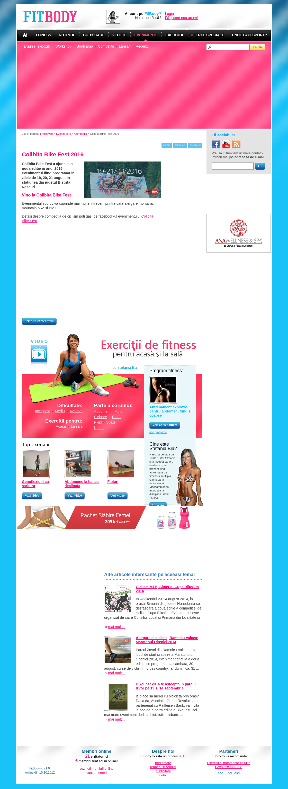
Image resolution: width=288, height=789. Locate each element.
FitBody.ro (46, 133)
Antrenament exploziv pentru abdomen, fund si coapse (170, 411)
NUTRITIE (67, 35)
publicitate (163, 771)
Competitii (106, 46)
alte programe (158, 432)
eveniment (195, 145)
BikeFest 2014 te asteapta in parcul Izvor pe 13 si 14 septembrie (166, 686)
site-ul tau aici (229, 773)
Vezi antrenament (164, 425)
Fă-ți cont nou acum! (181, 18)
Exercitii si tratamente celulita (228, 763)
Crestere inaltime (228, 767)
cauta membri (96, 773)
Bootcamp (85, 46)
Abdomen (102, 411)
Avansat (75, 411)
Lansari (125, 46)
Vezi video (32, 495)
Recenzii (143, 46)
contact (163, 775)
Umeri (99, 428)
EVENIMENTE (146, 35)
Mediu (60, 411)
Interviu (158, 505)
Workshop (64, 46)
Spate (111, 422)
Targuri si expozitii (36, 46)
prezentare (163, 763)
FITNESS (43, 35)
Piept (98, 422)
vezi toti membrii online (96, 768)
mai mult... (116, 627)
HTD (182, 756)
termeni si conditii (163, 767)
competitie (180, 145)
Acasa (61, 426)
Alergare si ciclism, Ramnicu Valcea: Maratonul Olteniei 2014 (167, 640)
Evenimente (63, 133)
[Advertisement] (146, 89)
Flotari (113, 482)
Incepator (42, 411)
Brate (116, 417)
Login (169, 14)
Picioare (100, 417)
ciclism (166, 145)
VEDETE (119, 35)
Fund (118, 411)
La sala (77, 426)
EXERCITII (174, 35)
